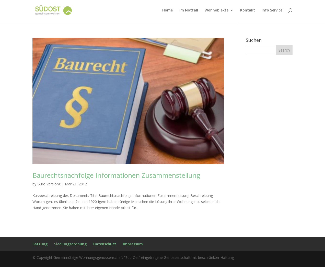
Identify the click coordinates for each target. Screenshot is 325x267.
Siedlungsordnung (70, 243)
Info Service (272, 10)
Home (167, 10)
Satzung (40, 243)
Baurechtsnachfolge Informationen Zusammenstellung (116, 175)
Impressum (133, 243)
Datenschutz (104, 243)
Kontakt (247, 10)
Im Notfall (188, 10)
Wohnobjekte (216, 10)
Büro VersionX (49, 184)
